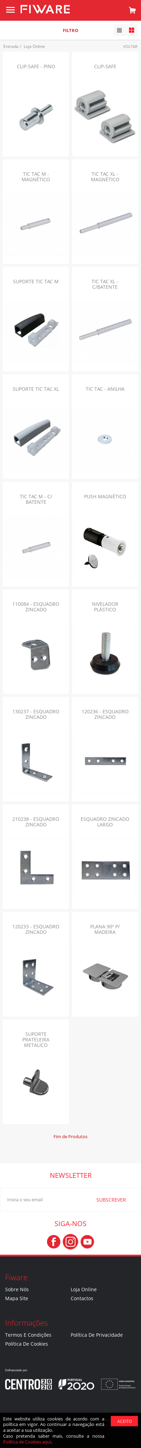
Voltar (130, 46)
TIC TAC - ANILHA (105, 389)
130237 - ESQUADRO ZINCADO (35, 714)
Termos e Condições (28, 1335)
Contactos (82, 1298)
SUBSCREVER (101, 1199)
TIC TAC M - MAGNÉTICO (36, 177)
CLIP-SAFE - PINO (36, 66)
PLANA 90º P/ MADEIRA (105, 929)
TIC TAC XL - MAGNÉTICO (105, 177)
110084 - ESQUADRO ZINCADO (35, 607)
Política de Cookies (26, 1343)
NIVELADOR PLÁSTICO (105, 607)
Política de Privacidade (97, 1335)
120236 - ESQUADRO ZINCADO (105, 714)
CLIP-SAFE (105, 66)
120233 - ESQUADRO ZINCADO (35, 929)
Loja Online (84, 1289)
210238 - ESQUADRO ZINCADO (35, 822)
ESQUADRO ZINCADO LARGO (105, 822)
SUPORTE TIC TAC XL (36, 389)
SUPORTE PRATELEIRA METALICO (35, 1039)
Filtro (70, 30)
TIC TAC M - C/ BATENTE (36, 499)
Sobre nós (17, 1289)
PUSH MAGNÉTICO (105, 496)
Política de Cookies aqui (27, 1442)
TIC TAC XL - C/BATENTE (105, 284)
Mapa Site (16, 1298)
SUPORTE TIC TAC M (36, 281)
